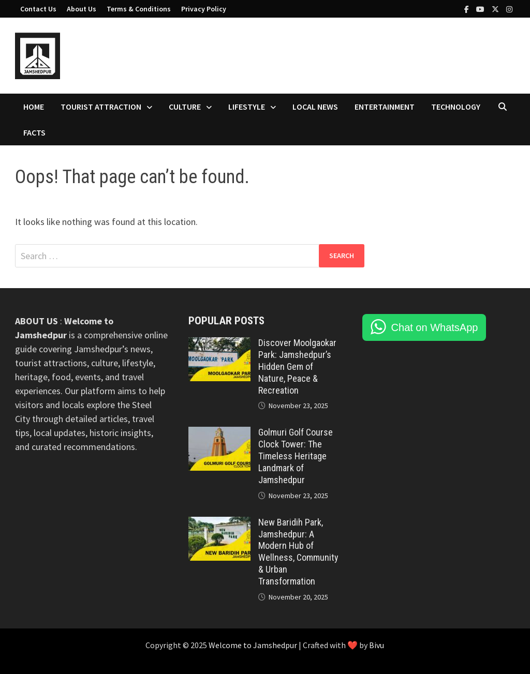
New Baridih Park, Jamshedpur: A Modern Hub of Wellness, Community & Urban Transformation (298, 552)
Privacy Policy (203, 8)
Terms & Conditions (139, 8)
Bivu (376, 645)
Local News (315, 106)
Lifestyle (246, 106)
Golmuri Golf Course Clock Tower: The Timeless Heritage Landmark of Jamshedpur (295, 456)
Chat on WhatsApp (434, 327)
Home (33, 106)
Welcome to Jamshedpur (254, 645)
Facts (34, 132)
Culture (185, 106)
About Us (81, 8)
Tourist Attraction (101, 106)
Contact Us (38, 8)
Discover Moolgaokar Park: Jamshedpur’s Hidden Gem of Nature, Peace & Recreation (297, 366)
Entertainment (385, 106)
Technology (455, 106)
